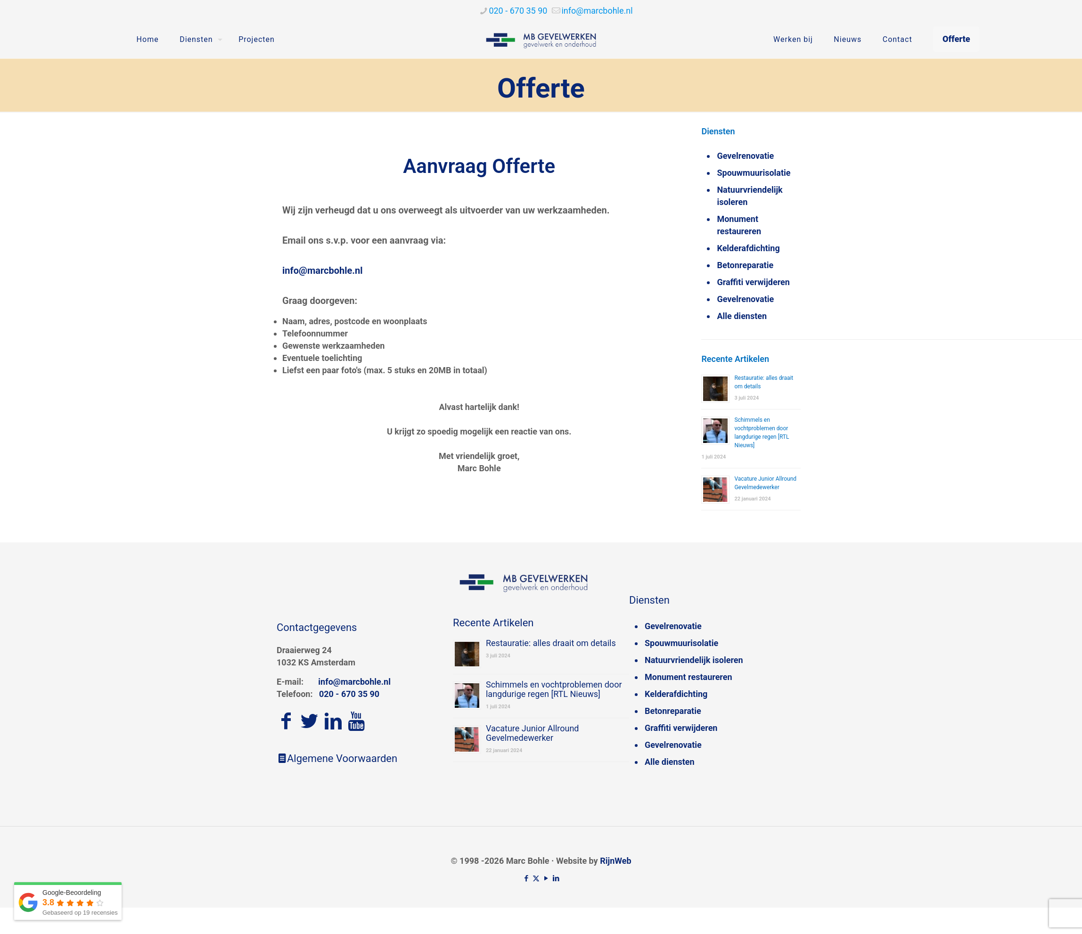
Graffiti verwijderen (753, 282)
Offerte (956, 39)
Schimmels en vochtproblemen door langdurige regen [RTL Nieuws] (554, 689)
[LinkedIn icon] (555, 878)
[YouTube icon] (545, 878)
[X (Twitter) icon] (536, 878)
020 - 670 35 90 (349, 694)
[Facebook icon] (526, 878)
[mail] (596, 11)
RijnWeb (615, 861)
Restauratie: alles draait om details (551, 643)
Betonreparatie (745, 265)
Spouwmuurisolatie (753, 173)
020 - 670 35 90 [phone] (518, 11)
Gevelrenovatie (745, 156)
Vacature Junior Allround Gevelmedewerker (532, 733)
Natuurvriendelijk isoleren (749, 196)
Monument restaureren (739, 225)
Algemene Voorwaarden (337, 758)
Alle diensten (742, 316)
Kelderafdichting (748, 248)
